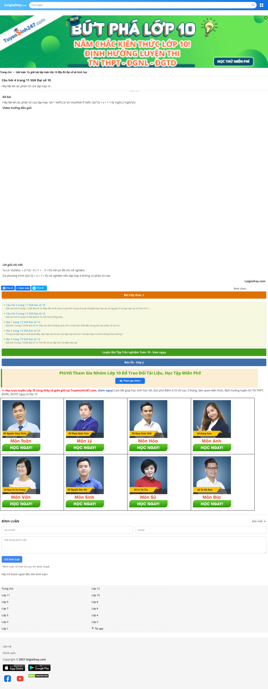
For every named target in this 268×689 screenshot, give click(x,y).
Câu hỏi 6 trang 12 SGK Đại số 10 (25, 313)
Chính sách (9, 653)
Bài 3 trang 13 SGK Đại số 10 (23, 339)
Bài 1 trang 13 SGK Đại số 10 (23, 322)
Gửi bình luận (12, 559)
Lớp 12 (96, 588)
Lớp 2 (95, 622)
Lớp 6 (95, 608)
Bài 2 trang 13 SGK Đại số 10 (23, 330)
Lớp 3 (5, 622)
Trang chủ (7, 588)
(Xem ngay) (105, 390)
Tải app (97, 628)
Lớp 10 (96, 595)
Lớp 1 (5, 628)
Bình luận (22, 288)
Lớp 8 (95, 602)
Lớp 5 (5, 615)
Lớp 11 (6, 595)
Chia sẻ (8, 288)
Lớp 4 (95, 615)
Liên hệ (7, 646)
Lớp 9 (5, 602)
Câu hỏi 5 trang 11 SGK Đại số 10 (25, 305)
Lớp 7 (5, 608)
